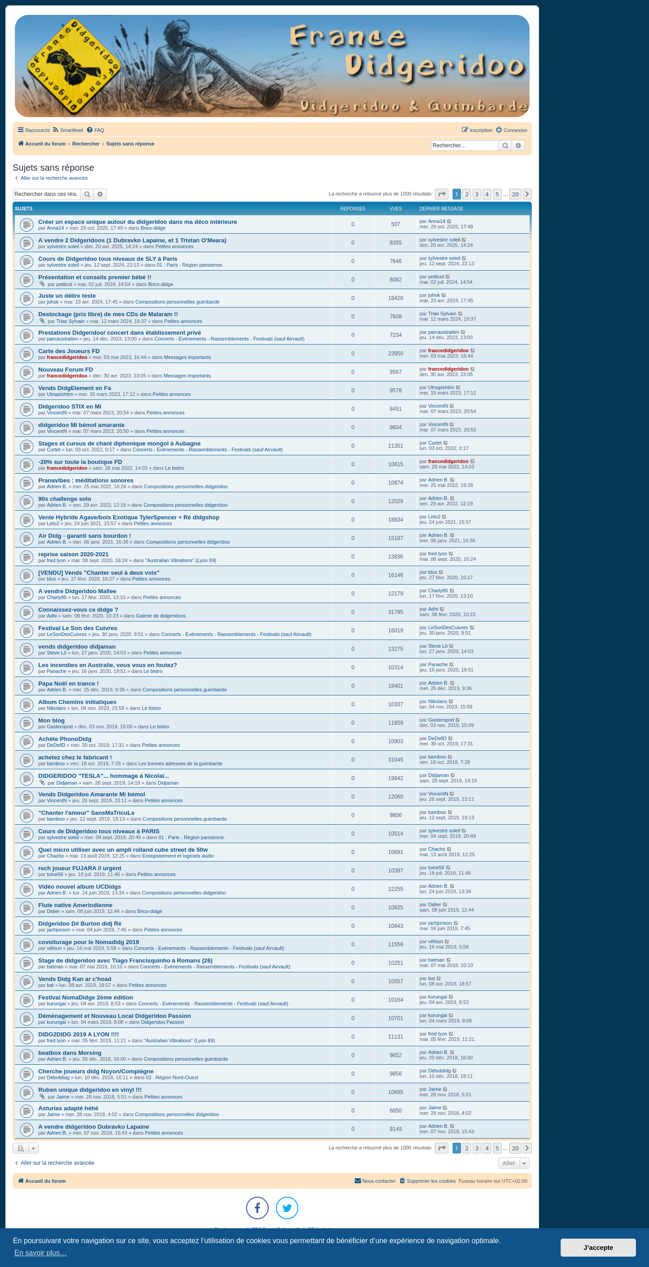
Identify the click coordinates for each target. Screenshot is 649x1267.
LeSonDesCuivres (67, 634)
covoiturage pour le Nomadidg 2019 (88, 942)
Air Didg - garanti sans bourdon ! (84, 535)
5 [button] (497, 194)
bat (50, 985)
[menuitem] (67, 130)
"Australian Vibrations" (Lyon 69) (180, 560)
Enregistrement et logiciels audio (178, 855)
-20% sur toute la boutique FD (80, 462)
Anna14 (55, 228)
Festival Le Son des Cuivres (77, 628)
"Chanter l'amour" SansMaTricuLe (86, 812)
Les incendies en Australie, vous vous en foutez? (107, 665)
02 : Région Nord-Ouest (172, 1077)
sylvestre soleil (63, 246)
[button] (441, 194)
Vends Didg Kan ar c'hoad (74, 979)
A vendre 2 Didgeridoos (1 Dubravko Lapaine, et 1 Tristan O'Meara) (132, 240)
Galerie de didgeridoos (161, 615)
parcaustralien (62, 338)
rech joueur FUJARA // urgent (79, 868)
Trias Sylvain (70, 321)
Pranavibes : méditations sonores (85, 480)
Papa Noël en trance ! (68, 683)
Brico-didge (153, 228)
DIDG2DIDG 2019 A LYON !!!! (78, 1034)
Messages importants (187, 357)
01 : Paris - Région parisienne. (190, 265)
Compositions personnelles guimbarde (177, 301)
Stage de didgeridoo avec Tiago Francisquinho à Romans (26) (125, 960)
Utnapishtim (60, 394)
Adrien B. (57, 486)
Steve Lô (56, 652)
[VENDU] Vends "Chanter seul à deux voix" (99, 572)
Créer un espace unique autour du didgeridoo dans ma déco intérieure (137, 221)
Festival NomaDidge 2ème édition (85, 997)
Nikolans (56, 708)
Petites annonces (174, 246)
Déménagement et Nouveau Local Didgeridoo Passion (114, 1016)
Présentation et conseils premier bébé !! (94, 277)
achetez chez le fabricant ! (75, 757)
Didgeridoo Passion (162, 1022)
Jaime (62, 1096)
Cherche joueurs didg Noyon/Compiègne (96, 1071)
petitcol (64, 284)
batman (55, 966)
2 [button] (466, 194)
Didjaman (66, 783)
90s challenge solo (64, 498)
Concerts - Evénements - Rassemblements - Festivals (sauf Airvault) (229, 338)
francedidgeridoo (67, 357)
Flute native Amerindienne (75, 905)
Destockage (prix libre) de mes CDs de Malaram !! (108, 314)
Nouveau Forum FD (65, 369)
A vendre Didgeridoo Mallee (77, 591)
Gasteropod (60, 726)
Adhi (52, 615)
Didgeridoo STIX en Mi (69, 406)
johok (53, 301)
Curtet (53, 449)
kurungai (56, 1003)
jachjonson (59, 929)
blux (51, 578)
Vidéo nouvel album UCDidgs (79, 886)
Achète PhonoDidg (64, 739)
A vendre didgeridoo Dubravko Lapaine (93, 1126)
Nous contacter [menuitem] (375, 1180)
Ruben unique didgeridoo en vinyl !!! (90, 1089)
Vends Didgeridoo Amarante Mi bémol (91, 794)
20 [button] (515, 194)
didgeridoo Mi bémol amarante (81, 425)
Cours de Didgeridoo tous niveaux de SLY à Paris (108, 258)
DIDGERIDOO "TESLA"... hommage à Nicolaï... (103, 775)
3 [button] (477, 194)
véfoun (54, 948)
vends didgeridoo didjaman (76, 646)
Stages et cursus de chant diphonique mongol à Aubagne (119, 443)
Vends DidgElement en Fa (74, 388)
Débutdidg (58, 1077)
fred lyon (56, 560)
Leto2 (53, 523)
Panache (56, 671)
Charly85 (57, 597)
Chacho (55, 855)
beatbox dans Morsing (69, 1052)
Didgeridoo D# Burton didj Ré (80, 923)
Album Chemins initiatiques (77, 702)
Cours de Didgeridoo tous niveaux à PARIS (99, 831)
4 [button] (487, 194)
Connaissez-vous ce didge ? (78, 609)
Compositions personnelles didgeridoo (186, 486)
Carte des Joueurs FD (69, 351)
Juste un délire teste (67, 295)
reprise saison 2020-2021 (73, 554)
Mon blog (51, 720)
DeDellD (56, 745)
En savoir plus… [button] (40, 1253)
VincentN (57, 412)
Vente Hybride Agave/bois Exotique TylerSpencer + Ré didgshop (128, 517)
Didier (53, 911)
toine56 (55, 874)
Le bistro (174, 468)
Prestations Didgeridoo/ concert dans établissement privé (119, 332)
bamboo (56, 763)
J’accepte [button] (598, 1247)
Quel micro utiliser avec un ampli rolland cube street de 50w (123, 849)
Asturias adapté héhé (68, 1108)
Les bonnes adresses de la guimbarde (180, 763)
